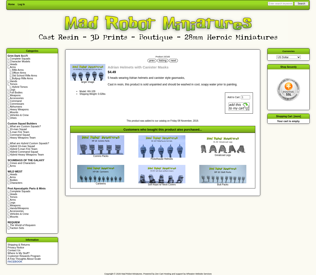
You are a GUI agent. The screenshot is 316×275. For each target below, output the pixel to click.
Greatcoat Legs (223, 155)
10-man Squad (18, 129)
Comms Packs (100, 156)
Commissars (17, 103)
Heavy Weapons (19, 109)
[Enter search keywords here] (280, 4)
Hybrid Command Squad (24, 151)
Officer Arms (19, 72)
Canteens (101, 183)
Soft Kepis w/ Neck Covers (162, 184)
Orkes (13, 117)
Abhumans (16, 106)
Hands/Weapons (19, 208)
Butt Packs (222, 184)
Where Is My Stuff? (18, 253)
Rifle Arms (18, 69)
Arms (13, 165)
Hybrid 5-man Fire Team (23, 148)
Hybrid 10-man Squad (22, 146)
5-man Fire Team (19, 132)
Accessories (17, 98)
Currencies (288, 51)
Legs (12, 89)
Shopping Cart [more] (288, 116)
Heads (13, 64)
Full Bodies (16, 92)
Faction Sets (17, 228)
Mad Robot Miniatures (131, 274)
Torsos (13, 84)
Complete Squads (20, 58)
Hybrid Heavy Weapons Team (27, 154)
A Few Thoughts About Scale (24, 258)
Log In (21, 4)
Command (16, 101)
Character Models (20, 61)
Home (11, 4)
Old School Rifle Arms (24, 75)
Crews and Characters (22, 163)
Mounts (14, 112)
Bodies (14, 180)
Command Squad (20, 134)
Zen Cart (159, 274)
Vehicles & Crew (19, 115)
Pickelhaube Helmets (162, 159)
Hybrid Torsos (20, 86)
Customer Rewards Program (24, 256)
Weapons (15, 95)
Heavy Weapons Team (23, 137)
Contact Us (14, 250)
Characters (16, 182)
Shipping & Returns (19, 244)
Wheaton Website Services (199, 274)
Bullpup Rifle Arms (22, 78)
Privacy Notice (16, 247)
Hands (13, 81)
